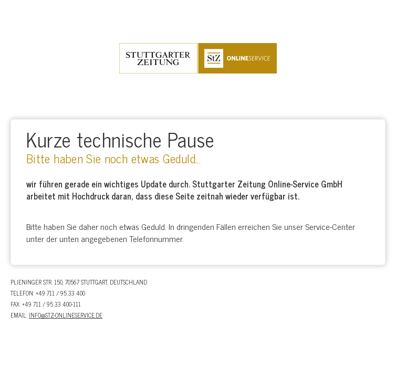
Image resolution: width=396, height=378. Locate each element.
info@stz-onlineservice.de (65, 315)
